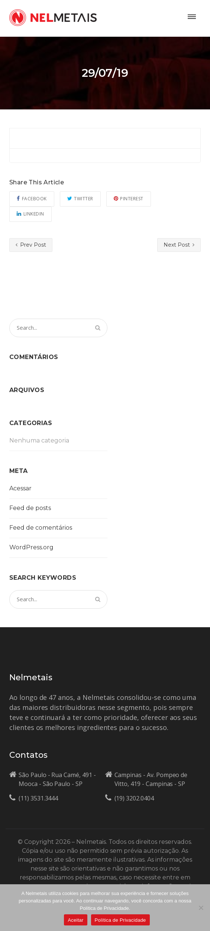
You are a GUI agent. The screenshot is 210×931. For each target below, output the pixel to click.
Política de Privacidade (120, 920)
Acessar (20, 488)
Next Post (179, 244)
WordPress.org (31, 547)
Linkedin (30, 214)
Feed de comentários (40, 527)
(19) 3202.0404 (134, 798)
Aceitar (75, 920)
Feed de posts (30, 507)
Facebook (32, 198)
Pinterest (128, 198)
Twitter (80, 198)
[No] (200, 907)
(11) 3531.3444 (38, 798)
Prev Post (31, 244)
